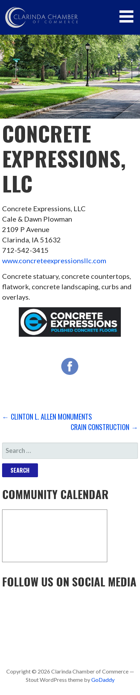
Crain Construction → (104, 427)
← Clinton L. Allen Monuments (47, 416)
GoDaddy (103, 679)
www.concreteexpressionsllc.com (54, 260)
